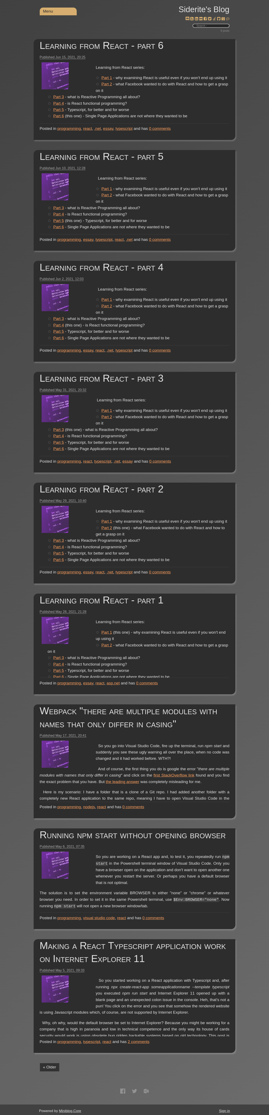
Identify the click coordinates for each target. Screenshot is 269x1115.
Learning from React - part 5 (102, 156)
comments (160, 128)
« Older (49, 1067)
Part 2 (106, 84)
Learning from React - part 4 (102, 267)
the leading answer (112, 788)
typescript (123, 128)
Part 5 (106, 109)
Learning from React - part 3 (102, 378)
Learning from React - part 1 (102, 600)
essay (108, 128)
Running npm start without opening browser (133, 834)
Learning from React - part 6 (102, 45)
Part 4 (106, 103)
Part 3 (106, 97)
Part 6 (106, 116)
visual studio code (99, 918)
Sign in (224, 1111)
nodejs (89, 807)
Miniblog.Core (70, 1111)
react (87, 128)
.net (97, 128)
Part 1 (106, 78)
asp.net (113, 683)
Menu (48, 11)
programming (69, 128)
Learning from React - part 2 (102, 489)
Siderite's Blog (204, 9)
